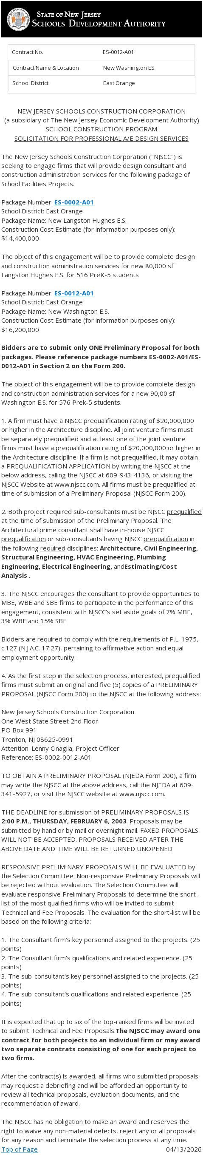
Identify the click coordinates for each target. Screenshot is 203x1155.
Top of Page (19, 1149)
